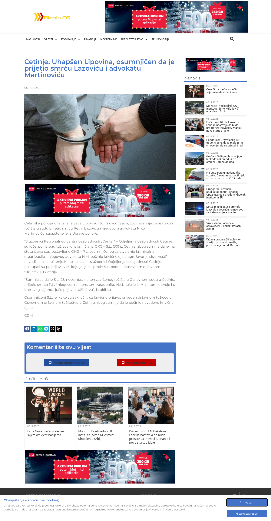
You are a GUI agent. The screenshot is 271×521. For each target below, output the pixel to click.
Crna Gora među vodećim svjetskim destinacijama (45, 433)
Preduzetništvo (134, 39)
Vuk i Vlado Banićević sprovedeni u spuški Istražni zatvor (223, 225)
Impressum (148, 495)
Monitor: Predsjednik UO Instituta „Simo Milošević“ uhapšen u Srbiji (96, 435)
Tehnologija (161, 39)
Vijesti (50, 39)
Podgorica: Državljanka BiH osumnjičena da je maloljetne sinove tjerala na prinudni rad (224, 142)
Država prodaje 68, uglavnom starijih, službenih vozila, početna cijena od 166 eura (224, 242)
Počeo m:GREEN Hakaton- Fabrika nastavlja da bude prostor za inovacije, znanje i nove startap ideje (149, 437)
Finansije (90, 39)
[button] (27, 329)
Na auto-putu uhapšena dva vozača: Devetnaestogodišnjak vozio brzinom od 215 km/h (225, 175)
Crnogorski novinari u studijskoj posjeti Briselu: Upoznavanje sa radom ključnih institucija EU (226, 193)
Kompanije (70, 39)
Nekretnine (108, 39)
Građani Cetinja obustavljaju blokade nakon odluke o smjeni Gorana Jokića (224, 159)
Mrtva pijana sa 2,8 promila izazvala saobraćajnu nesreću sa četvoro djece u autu (224, 209)
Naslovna (33, 39)
